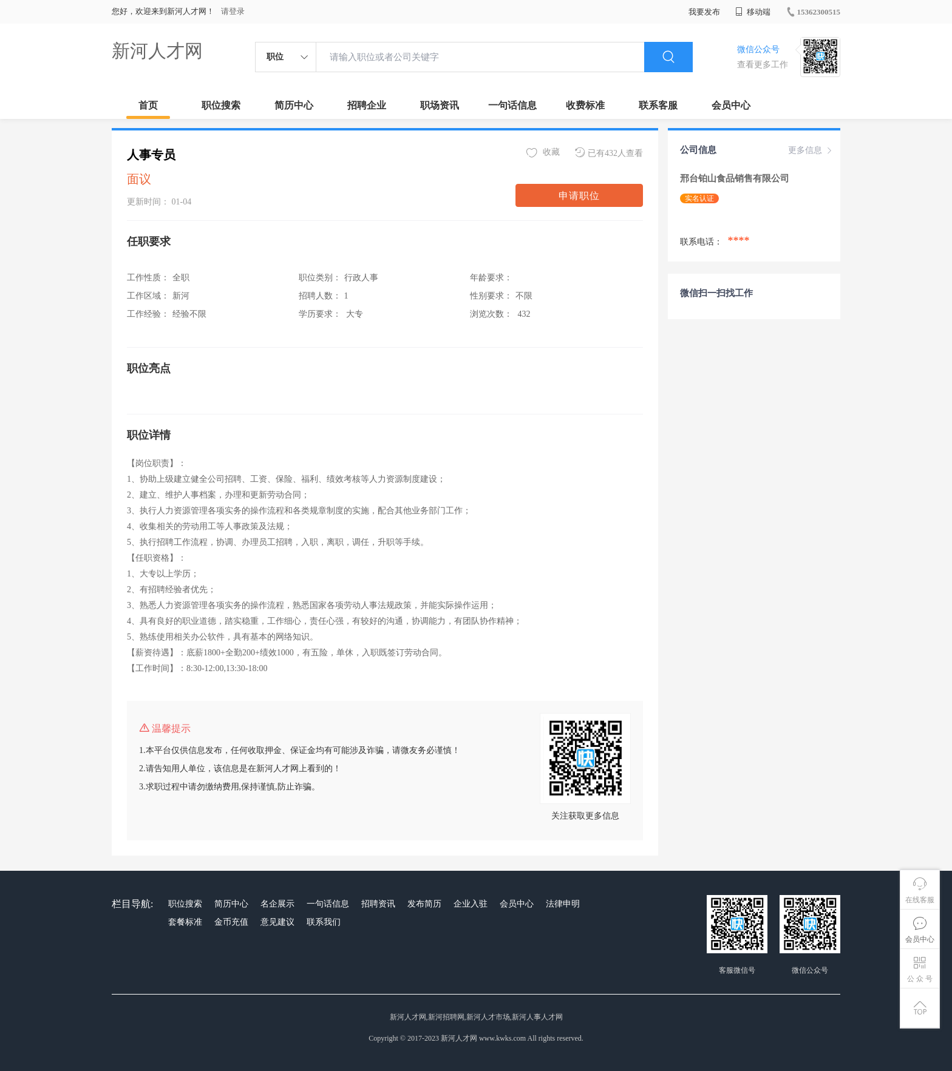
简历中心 (293, 105)
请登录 (233, 11)
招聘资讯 (378, 903)
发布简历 (424, 903)
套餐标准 (185, 922)
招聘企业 (366, 105)
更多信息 (811, 150)
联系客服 (658, 105)
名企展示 (277, 903)
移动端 (752, 11)
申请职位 (579, 196)
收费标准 (585, 105)
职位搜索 (221, 105)
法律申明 (563, 903)
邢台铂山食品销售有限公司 (736, 178)
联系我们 (324, 922)
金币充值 (231, 922)
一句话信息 (512, 105)
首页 (148, 105)
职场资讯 (439, 105)
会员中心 (731, 105)
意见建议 (277, 922)
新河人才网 (157, 51)
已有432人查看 (609, 152)
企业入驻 (471, 903)
